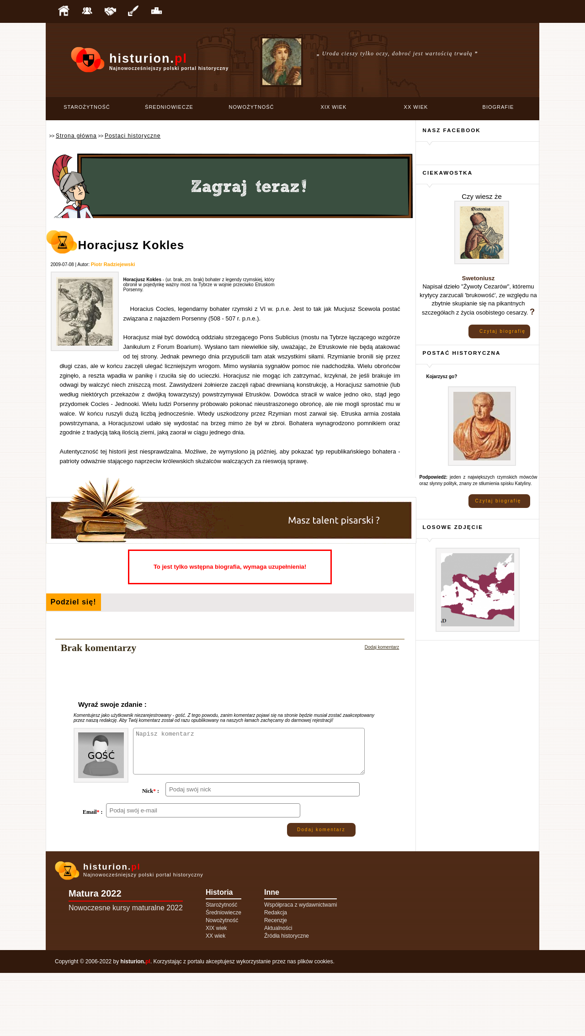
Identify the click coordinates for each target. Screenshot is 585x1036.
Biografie (498, 107)
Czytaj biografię (502, 331)
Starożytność (87, 107)
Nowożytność (251, 107)
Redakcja (275, 975)
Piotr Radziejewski (113, 264)
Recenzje (275, 983)
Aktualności (278, 991)
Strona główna (76, 136)
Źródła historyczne (286, 999)
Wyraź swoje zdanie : (112, 704)
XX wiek (416, 107)
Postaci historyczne (132, 136)
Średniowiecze (169, 107)
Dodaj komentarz (382, 647)
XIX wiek (334, 107)
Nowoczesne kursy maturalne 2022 (126, 971)
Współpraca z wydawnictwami (300, 968)
